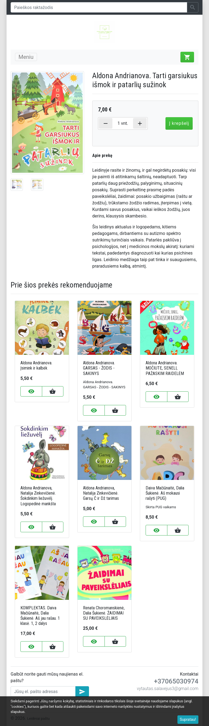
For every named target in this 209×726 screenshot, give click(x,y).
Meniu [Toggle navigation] (26, 57)
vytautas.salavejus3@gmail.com (167, 688)
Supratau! (188, 719)
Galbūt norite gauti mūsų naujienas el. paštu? (47, 677)
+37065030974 (176, 681)
